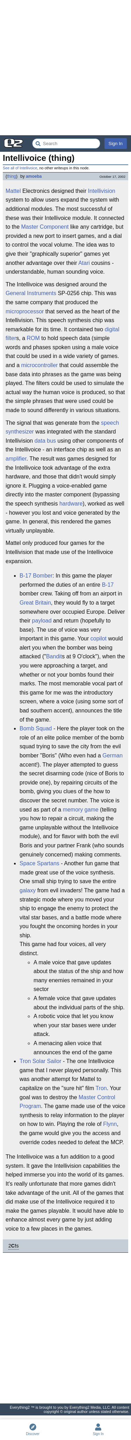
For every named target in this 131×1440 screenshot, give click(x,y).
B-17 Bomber (36, 576)
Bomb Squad (36, 728)
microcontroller (39, 365)
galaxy (28, 890)
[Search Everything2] (66, 143)
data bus (45, 441)
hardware (71, 504)
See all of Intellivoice (20, 168)
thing (11, 176)
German (112, 755)
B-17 (108, 585)
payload (42, 621)
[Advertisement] (65, 67)
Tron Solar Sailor (40, 1061)
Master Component (44, 227)
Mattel (13, 191)
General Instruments (31, 293)
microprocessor (25, 311)
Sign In (116, 143)
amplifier (16, 459)
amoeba (34, 176)
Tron (101, 1088)
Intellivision (101, 191)
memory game (81, 810)
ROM (33, 338)
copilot (98, 638)
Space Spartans (39, 863)
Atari (84, 263)
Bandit (54, 656)
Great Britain (35, 603)
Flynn (110, 1124)
